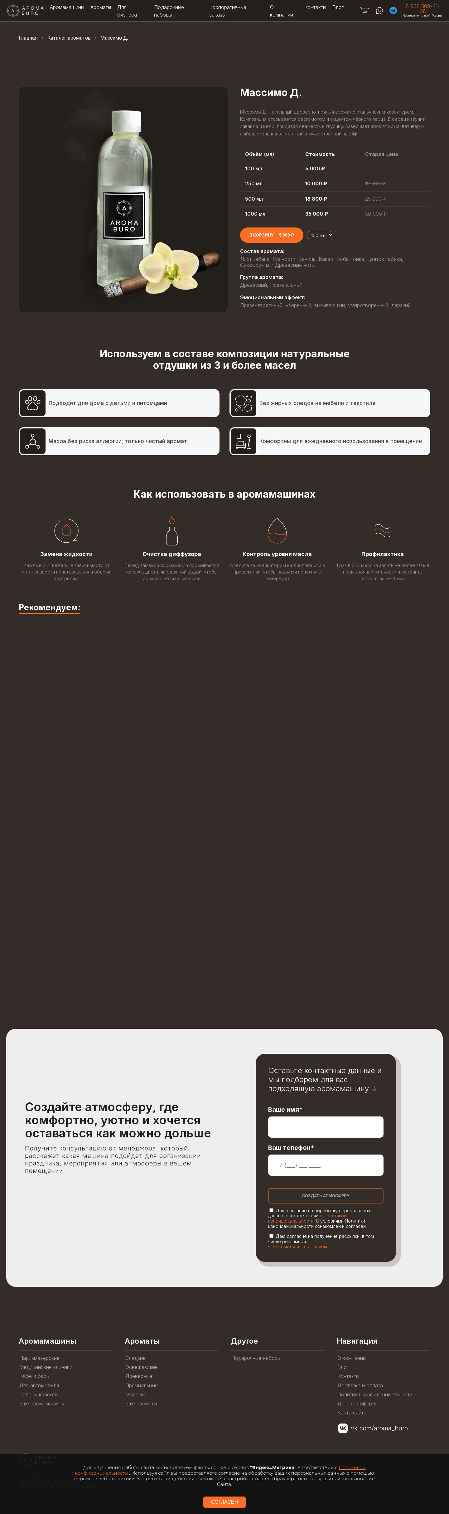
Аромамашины (67, 7)
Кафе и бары (34, 1376)
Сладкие (135, 1358)
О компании (351, 1358)
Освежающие (141, 1367)
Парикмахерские (39, 1358)
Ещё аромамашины (42, 1404)
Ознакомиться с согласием (297, 1246)
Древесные (138, 1376)
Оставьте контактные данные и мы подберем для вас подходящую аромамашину (325, 1079)
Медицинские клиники (45, 1367)
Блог (338, 7)
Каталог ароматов (69, 38)
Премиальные (141, 1386)
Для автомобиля (39, 1386)
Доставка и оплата (360, 1386)
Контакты (315, 7)
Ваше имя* (285, 1109)
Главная (28, 38)
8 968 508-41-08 (423, 9)
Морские (136, 1395)
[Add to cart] (271, 235)
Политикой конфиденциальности (307, 1218)
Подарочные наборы (256, 1358)
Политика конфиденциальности (375, 1395)
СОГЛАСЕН (224, 1502)
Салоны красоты (38, 1395)
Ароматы (100, 7)
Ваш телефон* (291, 1147)
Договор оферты (357, 1404)
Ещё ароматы (141, 1404)
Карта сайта (351, 1413)
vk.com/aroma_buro (379, 1428)
